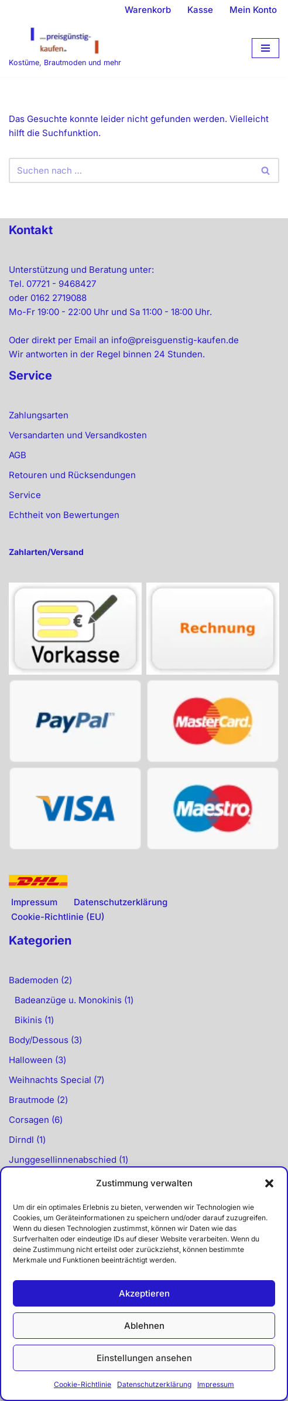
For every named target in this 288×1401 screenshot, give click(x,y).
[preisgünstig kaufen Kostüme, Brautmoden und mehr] (65, 48)
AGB (17, 455)
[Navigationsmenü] (265, 48)
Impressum (215, 1384)
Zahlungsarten (38, 415)
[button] (269, 1183)
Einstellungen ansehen (144, 1357)
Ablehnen (144, 1325)
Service (25, 494)
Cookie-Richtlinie (82, 1384)
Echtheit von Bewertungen (64, 514)
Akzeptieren (144, 1293)
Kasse (200, 9)
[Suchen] (131, 170)
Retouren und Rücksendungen (72, 474)
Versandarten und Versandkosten (78, 435)
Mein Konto (253, 9)
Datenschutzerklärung (154, 1384)
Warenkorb (148, 9)
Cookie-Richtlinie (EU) (58, 916)
